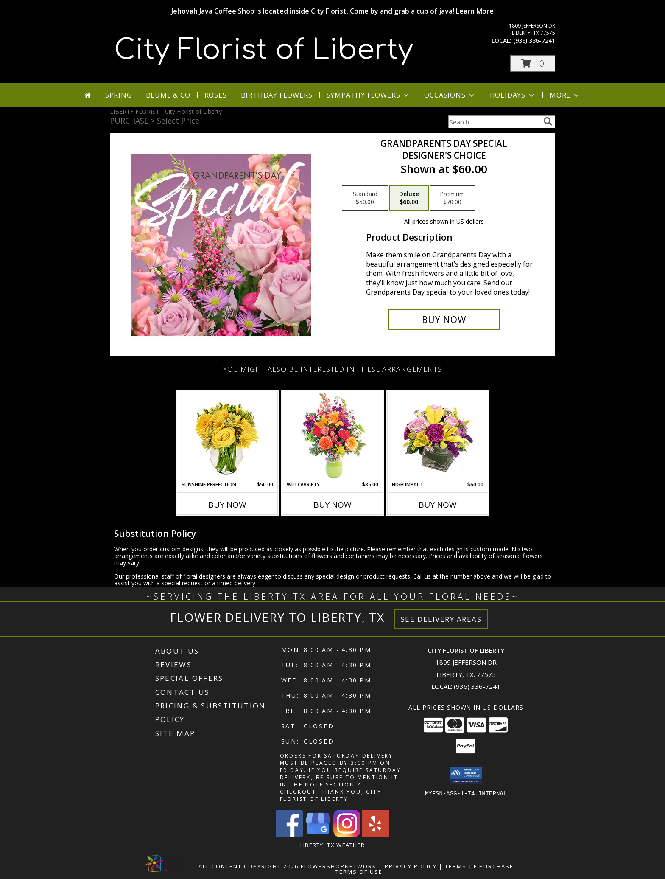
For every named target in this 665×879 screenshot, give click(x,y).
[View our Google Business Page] (318, 835)
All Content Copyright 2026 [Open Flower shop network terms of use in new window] (248, 866)
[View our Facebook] (289, 835)
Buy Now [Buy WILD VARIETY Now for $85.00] (332, 504)
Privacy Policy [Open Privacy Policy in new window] (411, 866)
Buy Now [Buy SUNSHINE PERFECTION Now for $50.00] (227, 504)
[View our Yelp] (375, 835)
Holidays (513, 95)
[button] (532, 63)
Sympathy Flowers (369, 95)
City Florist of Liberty (263, 50)
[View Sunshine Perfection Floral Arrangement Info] (227, 436)
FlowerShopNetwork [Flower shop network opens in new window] (339, 866)
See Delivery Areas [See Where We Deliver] (441, 619)
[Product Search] (494, 122)
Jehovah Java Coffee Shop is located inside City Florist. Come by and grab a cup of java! (332, 11)
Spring (118, 95)
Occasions (449, 95)
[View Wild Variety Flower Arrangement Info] (332, 436)
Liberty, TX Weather (332, 845)
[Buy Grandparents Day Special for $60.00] (444, 319)
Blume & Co (168, 95)
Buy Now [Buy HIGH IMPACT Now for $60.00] (438, 504)
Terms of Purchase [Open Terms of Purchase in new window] (479, 866)
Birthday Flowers (277, 95)
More (565, 95)
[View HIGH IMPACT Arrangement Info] (437, 436)
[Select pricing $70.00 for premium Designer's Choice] (452, 198)
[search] (548, 121)
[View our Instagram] (346, 835)
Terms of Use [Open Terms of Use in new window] (359, 872)
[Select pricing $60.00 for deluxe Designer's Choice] (409, 198)
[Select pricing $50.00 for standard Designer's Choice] (365, 198)
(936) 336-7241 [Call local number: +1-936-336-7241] (534, 41)
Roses (215, 95)
